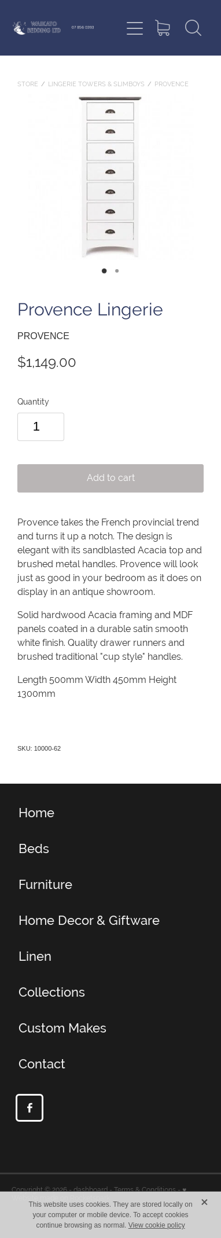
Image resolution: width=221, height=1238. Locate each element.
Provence (171, 83)
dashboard (90, 1190)
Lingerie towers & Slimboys (96, 83)
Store (27, 83)
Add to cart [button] (111, 477)
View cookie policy (156, 1225)
